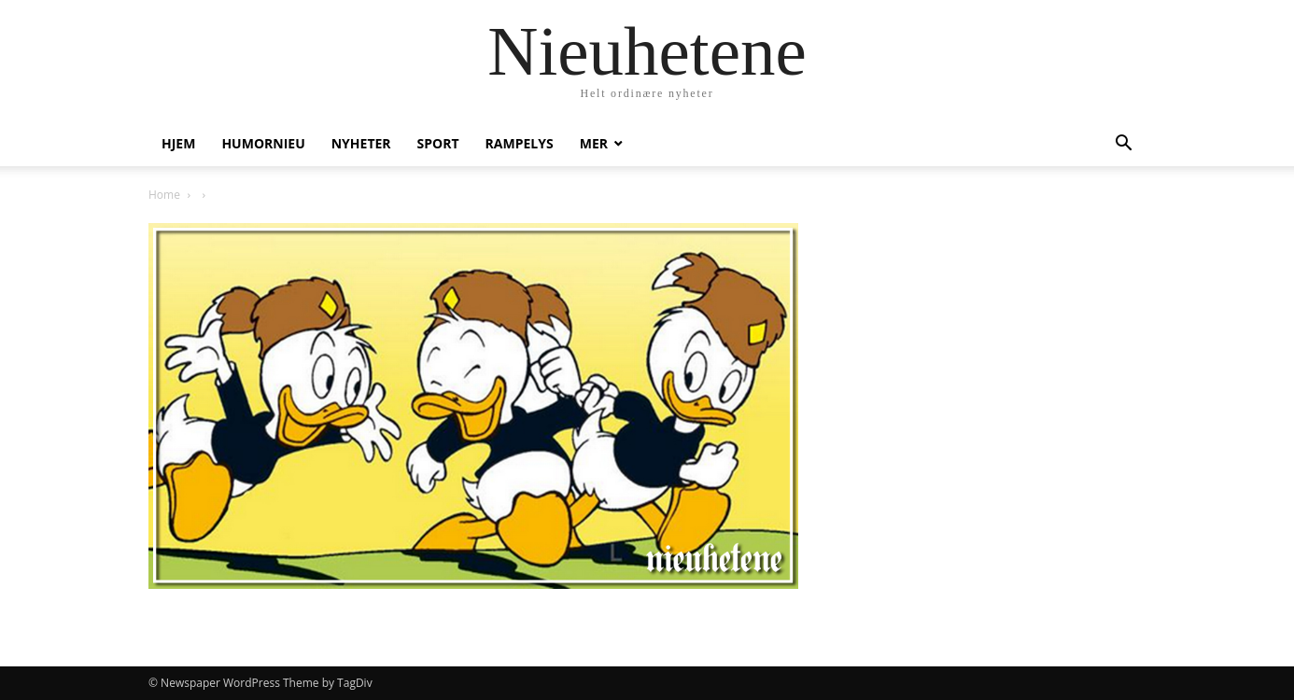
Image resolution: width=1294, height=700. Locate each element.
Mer (594, 143)
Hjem (178, 143)
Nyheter (361, 143)
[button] (1123, 145)
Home (164, 195)
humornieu (262, 143)
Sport (438, 143)
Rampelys (519, 143)
